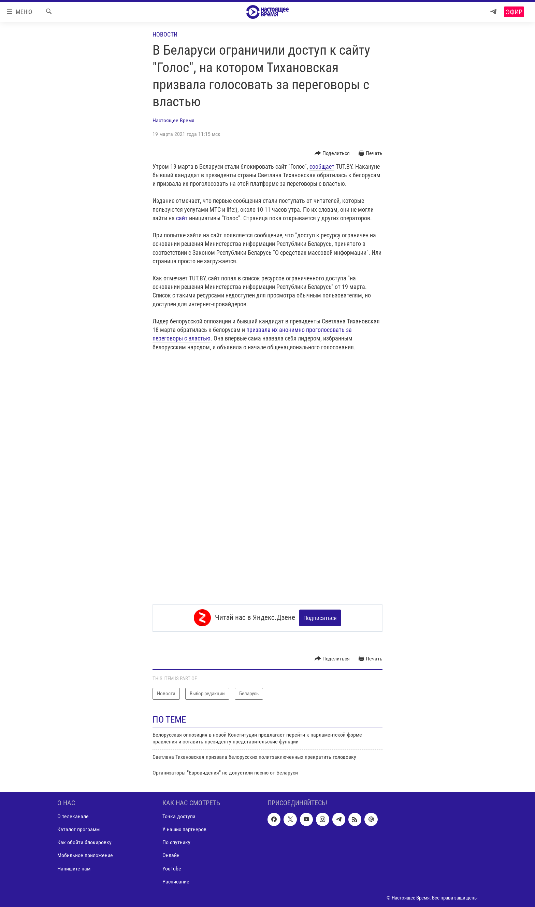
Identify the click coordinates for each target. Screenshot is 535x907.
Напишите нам (73, 868)
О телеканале (73, 816)
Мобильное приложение (85, 855)
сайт (182, 218)
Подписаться (320, 618)
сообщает (321, 166)
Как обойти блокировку (84, 842)
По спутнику (176, 842)
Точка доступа (179, 816)
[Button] (332, 153)
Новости (165, 34)
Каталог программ (78, 829)
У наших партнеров (184, 829)
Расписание (175, 881)
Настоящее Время (173, 120)
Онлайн (170, 855)
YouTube (171, 868)
